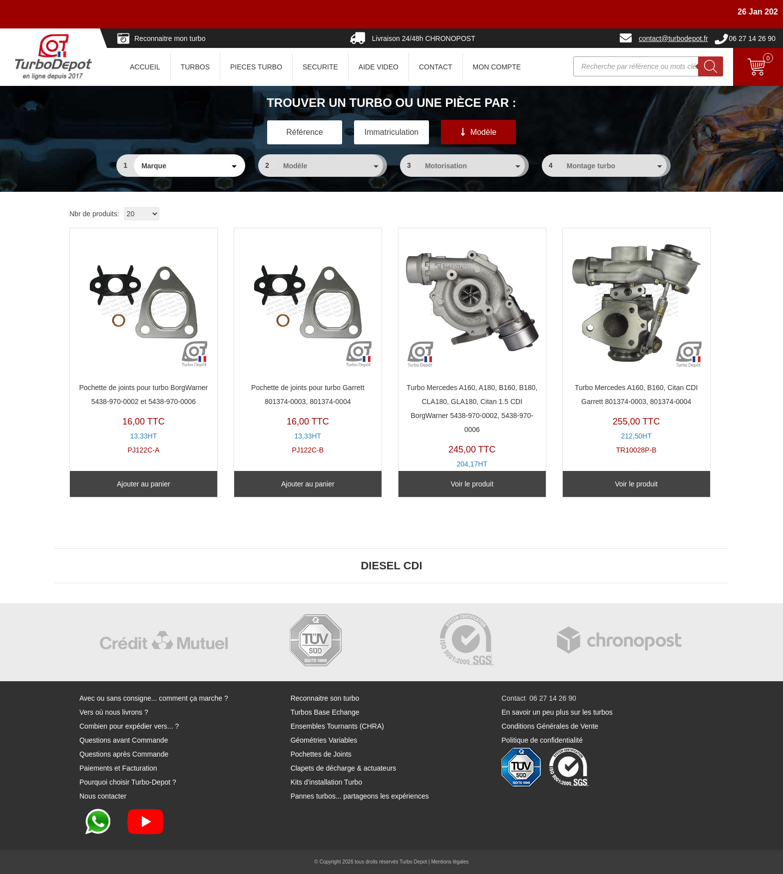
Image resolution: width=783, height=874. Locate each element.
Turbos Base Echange (325, 712)
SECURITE (320, 67)
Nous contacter (102, 796)
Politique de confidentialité (542, 740)
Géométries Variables (324, 740)
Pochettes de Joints (321, 754)
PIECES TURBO (256, 67)
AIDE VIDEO (378, 67)
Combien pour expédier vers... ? (129, 726)
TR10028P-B (636, 343)
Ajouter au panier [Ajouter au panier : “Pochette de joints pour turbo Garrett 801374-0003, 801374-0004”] (308, 484)
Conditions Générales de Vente (549, 726)
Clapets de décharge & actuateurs (343, 768)
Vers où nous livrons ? (113, 712)
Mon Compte (497, 67)
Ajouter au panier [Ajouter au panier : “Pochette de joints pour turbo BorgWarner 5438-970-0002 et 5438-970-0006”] (143, 484)
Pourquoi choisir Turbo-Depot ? (127, 782)
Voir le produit (471, 484)
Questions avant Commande (123, 740)
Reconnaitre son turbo (325, 698)
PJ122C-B (308, 343)
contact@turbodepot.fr (673, 38)
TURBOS (195, 67)
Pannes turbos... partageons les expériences (360, 796)
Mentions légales (449, 862)
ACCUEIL (145, 67)
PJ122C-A (143, 343)
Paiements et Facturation (118, 768)
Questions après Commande (123, 754)
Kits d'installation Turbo (327, 782)
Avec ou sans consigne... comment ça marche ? (153, 698)
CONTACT (435, 67)
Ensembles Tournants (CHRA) (337, 726)
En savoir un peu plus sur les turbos (557, 712)
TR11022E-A (472, 357)
